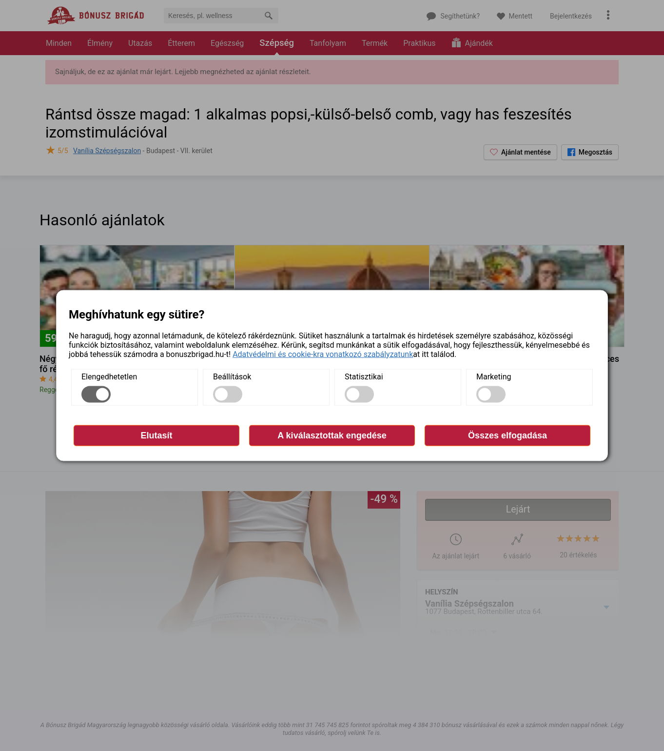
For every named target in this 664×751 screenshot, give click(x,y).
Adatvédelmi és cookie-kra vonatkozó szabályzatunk (323, 353)
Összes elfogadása (507, 435)
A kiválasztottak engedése (331, 435)
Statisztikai (364, 376)
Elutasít (156, 435)
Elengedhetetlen (109, 376)
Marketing (493, 376)
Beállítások (232, 376)
